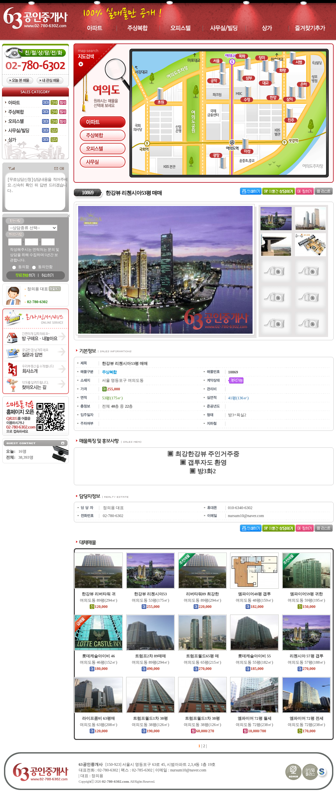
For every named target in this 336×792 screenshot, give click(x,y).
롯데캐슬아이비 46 (99, 656)
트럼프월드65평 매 (203, 656)
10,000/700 (255, 731)
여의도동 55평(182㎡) (255, 662)
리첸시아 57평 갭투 (307, 656)
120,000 (99, 606)
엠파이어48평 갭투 (255, 594)
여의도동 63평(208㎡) (99, 724)
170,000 (307, 731)
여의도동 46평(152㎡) (99, 662)
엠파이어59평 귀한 (307, 594)
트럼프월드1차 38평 (151, 718)
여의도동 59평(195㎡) (307, 600)
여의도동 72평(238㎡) (255, 724)
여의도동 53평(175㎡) (151, 600)
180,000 (99, 668)
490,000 (151, 668)
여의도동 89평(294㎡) (99, 600)
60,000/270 (203, 731)
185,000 (255, 668)
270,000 (203, 668)
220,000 (203, 606)
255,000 (151, 606)
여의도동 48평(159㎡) (255, 600)
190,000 (151, 731)
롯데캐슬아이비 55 (255, 656)
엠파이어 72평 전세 (307, 718)
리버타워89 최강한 (203, 594)
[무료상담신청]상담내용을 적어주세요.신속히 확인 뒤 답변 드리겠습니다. (37, 196)
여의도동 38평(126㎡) (151, 724)
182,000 (255, 606)
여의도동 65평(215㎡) (203, 662)
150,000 (307, 606)
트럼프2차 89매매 (151, 656)
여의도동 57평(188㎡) (307, 662)
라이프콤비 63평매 (99, 718)
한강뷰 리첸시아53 (151, 594)
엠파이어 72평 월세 (255, 718)
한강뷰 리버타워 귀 (99, 594)
